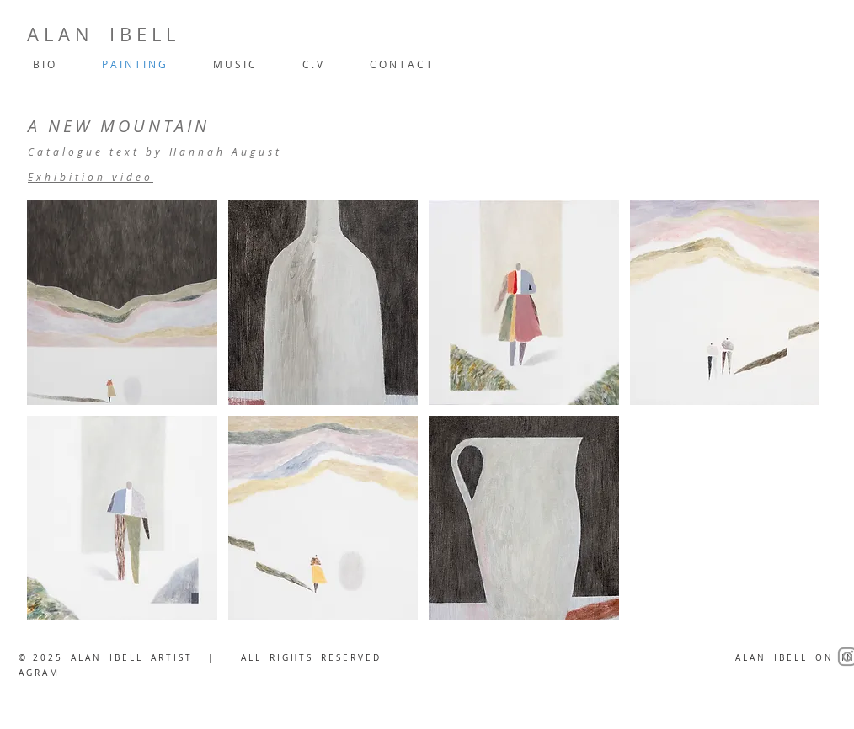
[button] (122, 302)
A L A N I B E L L (101, 34)
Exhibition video (90, 177)
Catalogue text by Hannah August (155, 151)
